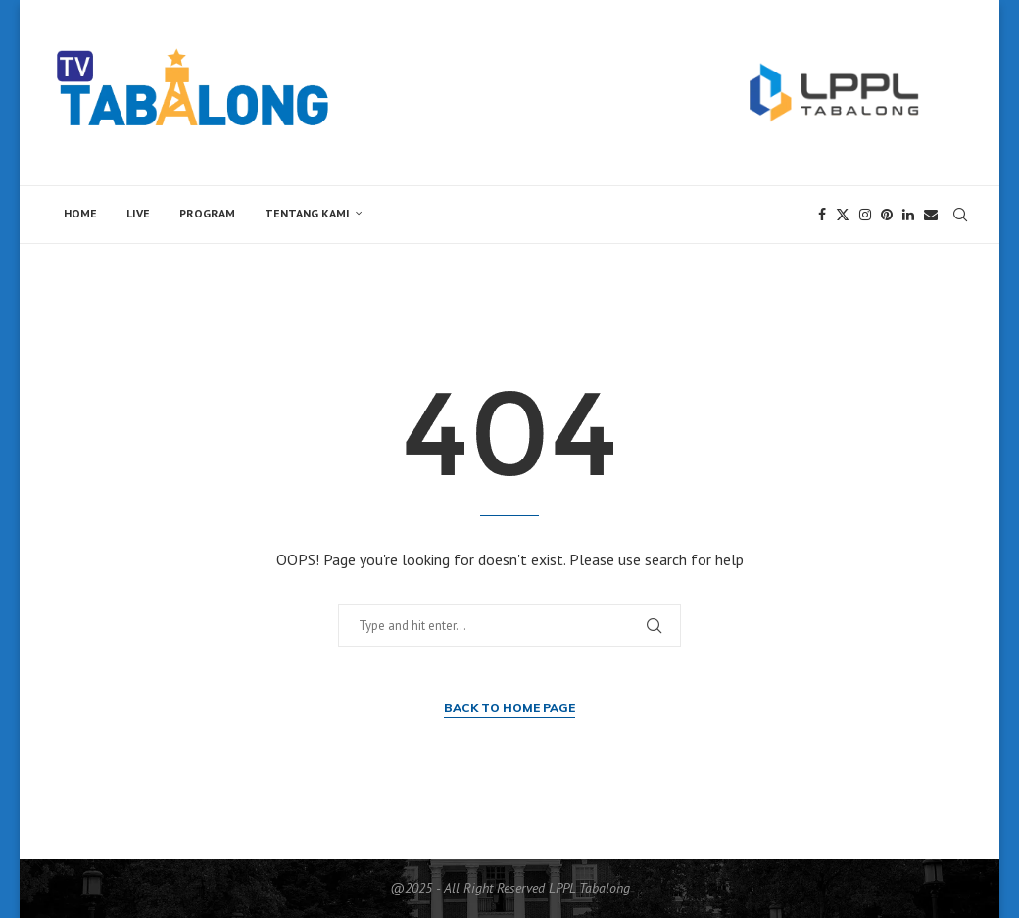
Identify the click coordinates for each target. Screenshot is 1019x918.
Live (138, 213)
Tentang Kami (307, 213)
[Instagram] (865, 214)
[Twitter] (842, 214)
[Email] (931, 214)
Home (80, 213)
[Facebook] (822, 214)
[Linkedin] (908, 214)
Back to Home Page (509, 708)
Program (207, 213)
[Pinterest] (887, 214)
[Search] (960, 214)
